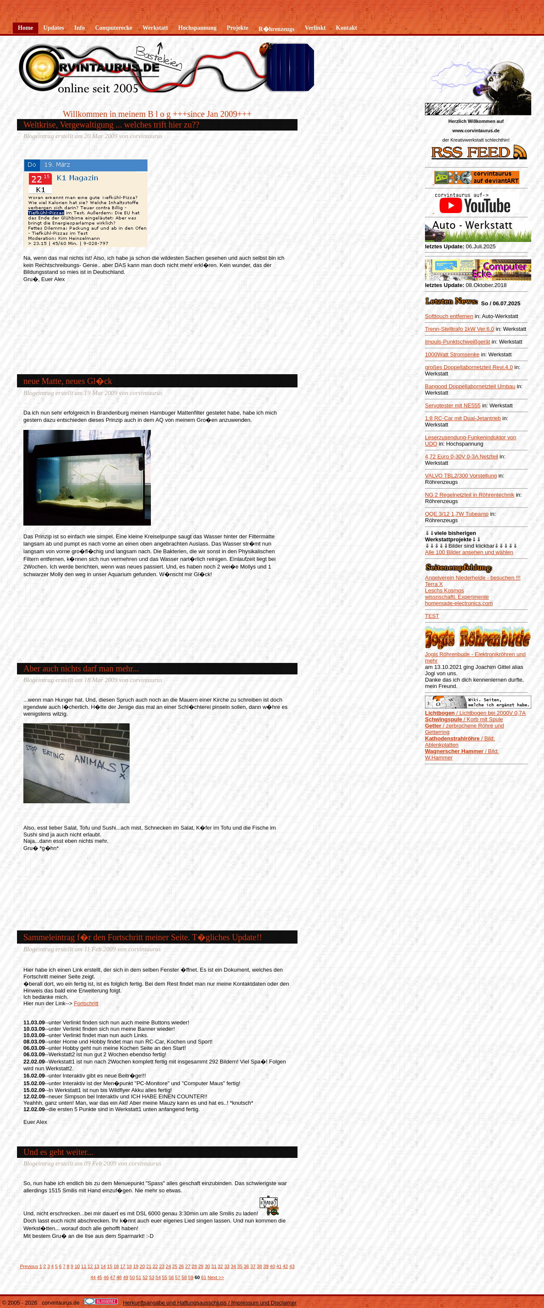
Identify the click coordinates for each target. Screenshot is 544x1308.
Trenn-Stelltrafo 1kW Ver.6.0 (459, 329)
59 (190, 1277)
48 (119, 1277)
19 (135, 1266)
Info (79, 28)
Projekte (237, 28)
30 (207, 1266)
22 (155, 1266)
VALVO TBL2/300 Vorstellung (461, 475)
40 (272, 1266)
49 (125, 1277)
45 (99, 1277)
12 (90, 1266)
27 (187, 1266)
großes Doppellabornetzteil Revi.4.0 (469, 367)
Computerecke (114, 28)
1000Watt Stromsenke (452, 354)
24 (168, 1266)
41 (278, 1266)
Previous (29, 1266)
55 (164, 1277)
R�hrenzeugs (277, 29)
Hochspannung (197, 28)
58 (184, 1277)
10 (76, 1266)
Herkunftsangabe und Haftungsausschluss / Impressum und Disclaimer (210, 1302)
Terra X (434, 584)
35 (239, 1266)
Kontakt (346, 28)
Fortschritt (86, 1003)
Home (25, 28)
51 (138, 1277)
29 (200, 1266)
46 (106, 1277)
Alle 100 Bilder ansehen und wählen (469, 552)
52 (144, 1277)
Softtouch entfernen (449, 316)
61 (203, 1277)
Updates (53, 28)
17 (122, 1266)
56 (171, 1277)
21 (148, 1266)
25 (174, 1266)
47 (112, 1277)
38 (259, 1266)
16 (116, 1266)
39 (266, 1266)
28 (194, 1266)
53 (151, 1277)
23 (161, 1266)
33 (227, 1266)
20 (142, 1266)
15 (109, 1266)
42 (285, 1266)
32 (220, 1266)
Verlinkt (315, 28)
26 (181, 1266)
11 (83, 1266)
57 (177, 1277)
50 (132, 1277)
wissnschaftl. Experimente (457, 597)
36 (246, 1266)
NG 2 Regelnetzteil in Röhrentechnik (469, 495)
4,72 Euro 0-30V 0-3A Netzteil (461, 456)
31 (213, 1266)
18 (129, 1266)
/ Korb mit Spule (464, 719)
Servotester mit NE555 (453, 405)
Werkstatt (155, 28)
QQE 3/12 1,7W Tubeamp (457, 514)
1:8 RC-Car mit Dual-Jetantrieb (463, 418)
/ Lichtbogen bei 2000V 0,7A (475, 713)
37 (252, 1266)
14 (103, 1266)
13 (96, 1266)
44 (93, 1277)
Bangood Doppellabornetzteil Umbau (470, 386)
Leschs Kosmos (444, 590)
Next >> (216, 1277)
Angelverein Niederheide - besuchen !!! (473, 577)
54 (158, 1277)
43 (292, 1266)
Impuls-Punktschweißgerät (457, 341)
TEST (432, 616)
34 (233, 1266)
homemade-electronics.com (459, 603)
